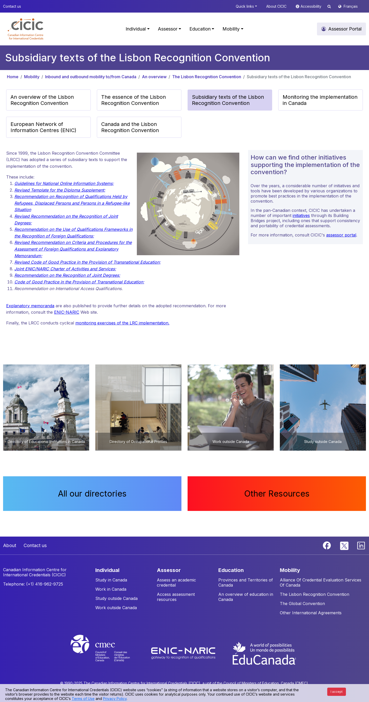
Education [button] (200, 29)
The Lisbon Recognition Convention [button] (314, 594)
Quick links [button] (245, 6)
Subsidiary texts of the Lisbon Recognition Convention (299, 76)
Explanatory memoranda (30, 305)
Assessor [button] (167, 29)
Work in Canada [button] (110, 589)
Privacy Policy (115, 698)
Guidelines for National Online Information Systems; (64, 183)
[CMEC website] (107, 652)
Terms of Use (83, 698)
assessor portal (341, 235)
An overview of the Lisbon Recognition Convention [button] (42, 100)
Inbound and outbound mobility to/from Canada (90, 76)
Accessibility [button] (311, 6)
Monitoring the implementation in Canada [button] (320, 100)
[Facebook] (327, 545)
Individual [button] (136, 29)
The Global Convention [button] (302, 603)
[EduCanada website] (264, 652)
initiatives (301, 215)
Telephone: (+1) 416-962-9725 (33, 584)
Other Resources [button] (277, 494)
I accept (337, 692)
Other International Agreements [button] (311, 612)
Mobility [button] (231, 29)
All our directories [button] (92, 494)
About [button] (9, 545)
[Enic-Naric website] (184, 652)
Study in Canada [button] (111, 579)
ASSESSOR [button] (169, 570)
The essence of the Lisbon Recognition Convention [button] (133, 100)
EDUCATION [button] (231, 570)
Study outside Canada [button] (116, 598)
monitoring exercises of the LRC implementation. (122, 322)
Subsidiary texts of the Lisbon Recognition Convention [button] (228, 100)
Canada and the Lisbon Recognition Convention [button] (130, 127)
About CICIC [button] (276, 6)
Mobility (31, 76)
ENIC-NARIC (66, 312)
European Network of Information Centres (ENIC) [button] (43, 127)
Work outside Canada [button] (116, 607)
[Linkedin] (361, 545)
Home (12, 76)
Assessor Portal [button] (345, 29)
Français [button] (351, 6)
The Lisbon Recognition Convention (206, 76)
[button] (25, 29)
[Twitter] (344, 545)
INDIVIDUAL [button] (107, 570)
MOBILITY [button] (290, 570)
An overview (154, 76)
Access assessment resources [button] (176, 597)
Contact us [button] (12, 6)
